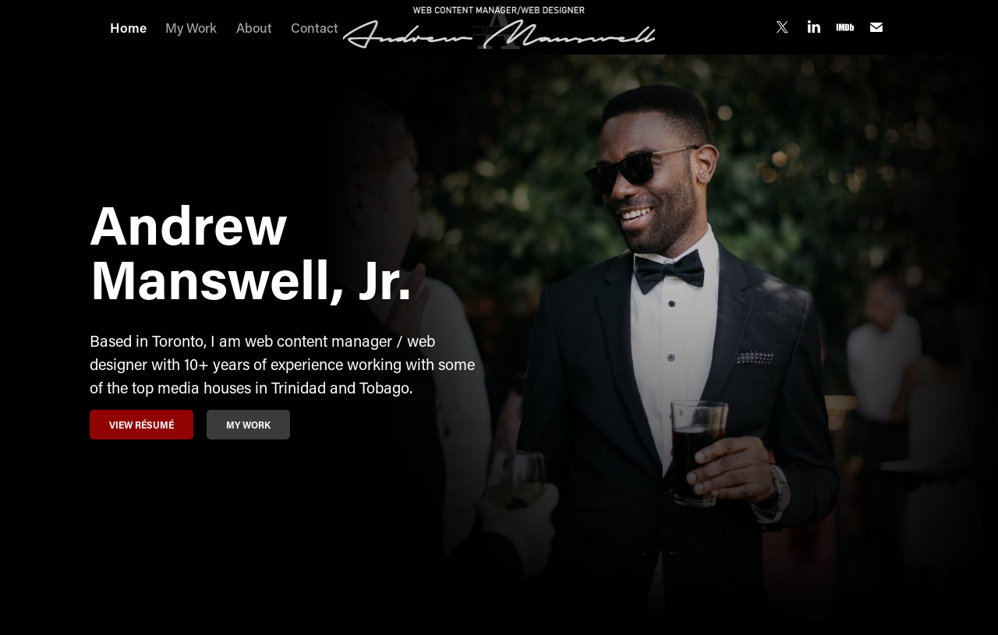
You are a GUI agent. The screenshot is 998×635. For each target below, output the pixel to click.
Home (128, 27)
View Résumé (141, 424)
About (254, 27)
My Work (191, 27)
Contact (314, 27)
